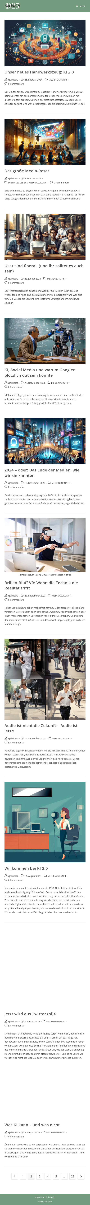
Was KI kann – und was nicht (32, 1124)
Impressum (40, 1197)
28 (72, 1176)
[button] (12, 6)
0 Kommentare (16, 83)
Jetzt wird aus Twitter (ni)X (30, 1013)
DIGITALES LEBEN (17, 182)
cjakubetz (13, 79)
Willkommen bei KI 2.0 (26, 868)
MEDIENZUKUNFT (58, 79)
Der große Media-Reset (26, 170)
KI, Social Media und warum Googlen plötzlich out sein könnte (40, 372)
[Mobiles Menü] (81, 5)
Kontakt (51, 1197)
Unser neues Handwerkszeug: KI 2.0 (39, 72)
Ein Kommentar (16, 487)
